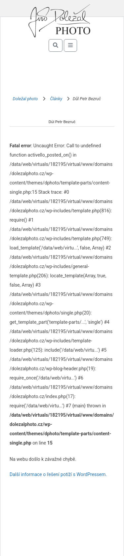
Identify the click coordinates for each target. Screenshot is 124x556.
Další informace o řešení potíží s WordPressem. (58, 474)
